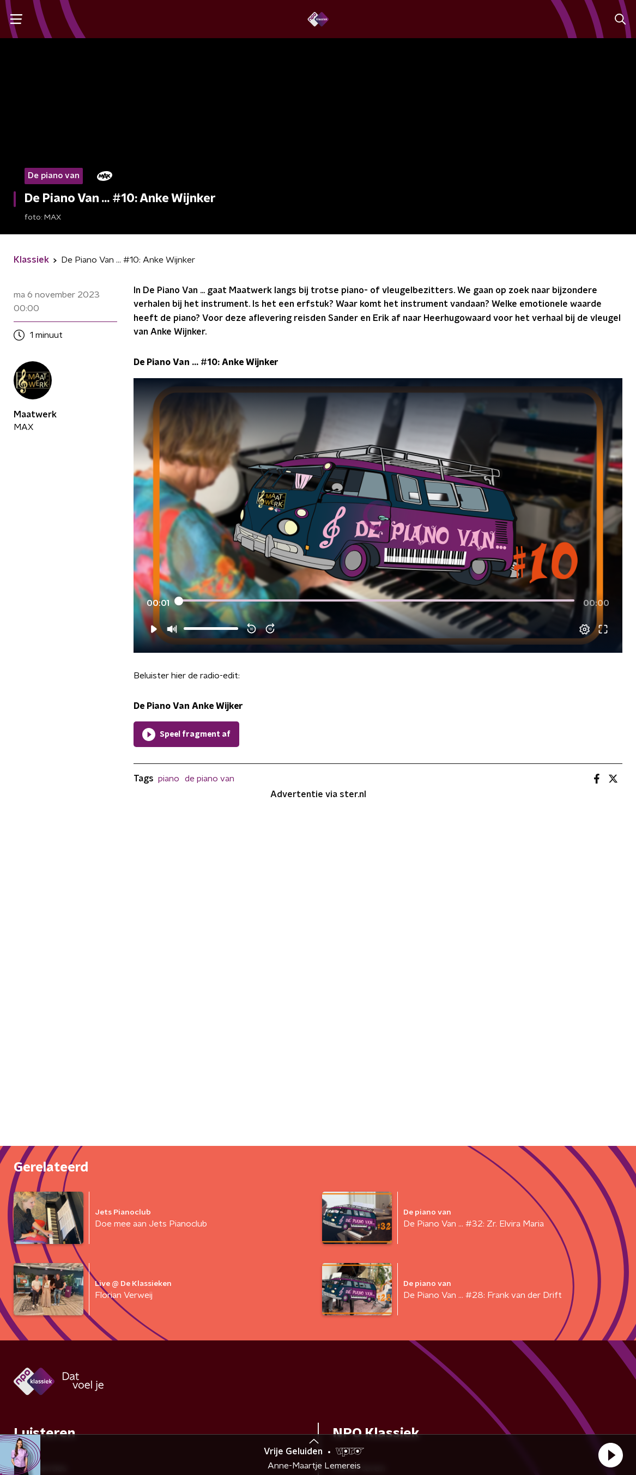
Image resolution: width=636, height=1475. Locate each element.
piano (168, 778)
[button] (610, 1454)
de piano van (209, 778)
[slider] (376, 601)
